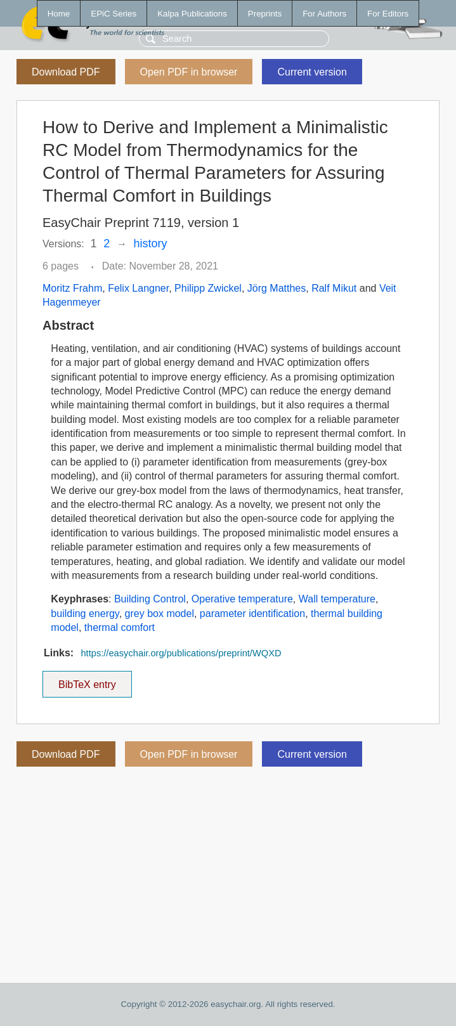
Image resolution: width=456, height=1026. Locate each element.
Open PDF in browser (189, 72)
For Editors (387, 13)
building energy (85, 613)
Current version (311, 72)
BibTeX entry (86, 680)
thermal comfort (119, 627)
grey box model (159, 613)
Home (59, 13)
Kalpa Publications (192, 13)
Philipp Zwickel (208, 288)
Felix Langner (138, 288)
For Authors (324, 13)
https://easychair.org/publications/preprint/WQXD (181, 653)
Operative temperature (242, 599)
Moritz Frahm (72, 288)
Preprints (265, 13)
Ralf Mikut (333, 288)
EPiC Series (113, 13)
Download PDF (66, 72)
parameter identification (252, 613)
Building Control (150, 599)
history (150, 243)
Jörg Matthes (276, 288)
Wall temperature (337, 599)
